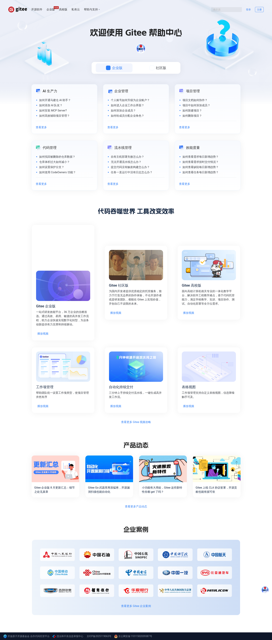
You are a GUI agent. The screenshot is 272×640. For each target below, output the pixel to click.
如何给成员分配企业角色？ (127, 115)
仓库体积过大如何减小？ (54, 162)
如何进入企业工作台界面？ (127, 105)
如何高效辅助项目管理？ (54, 115)
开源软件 (36, 9)
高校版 (63, 9)
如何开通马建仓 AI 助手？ (55, 100)
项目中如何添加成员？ (196, 105)
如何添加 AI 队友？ (51, 105)
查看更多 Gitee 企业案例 (136, 606)
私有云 (75, 9)
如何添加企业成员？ (123, 110)
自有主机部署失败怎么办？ (127, 156)
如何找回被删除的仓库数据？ (57, 156)
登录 (248, 9)
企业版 (50, 9)
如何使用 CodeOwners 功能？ (57, 172)
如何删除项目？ (192, 115)
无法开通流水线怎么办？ (126, 162)
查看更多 (41, 127)
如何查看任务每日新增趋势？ (200, 172)
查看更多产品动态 (136, 506)
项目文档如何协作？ (194, 100)
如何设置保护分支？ (51, 167)
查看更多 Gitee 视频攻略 (136, 422)
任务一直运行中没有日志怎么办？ (131, 172)
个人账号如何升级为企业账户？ (130, 100)
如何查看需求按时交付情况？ (200, 162)
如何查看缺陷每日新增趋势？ (200, 167)
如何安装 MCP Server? (53, 110)
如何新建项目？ (192, 110)
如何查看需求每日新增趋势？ (200, 156)
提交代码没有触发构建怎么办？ (130, 167)
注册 (259, 9)
